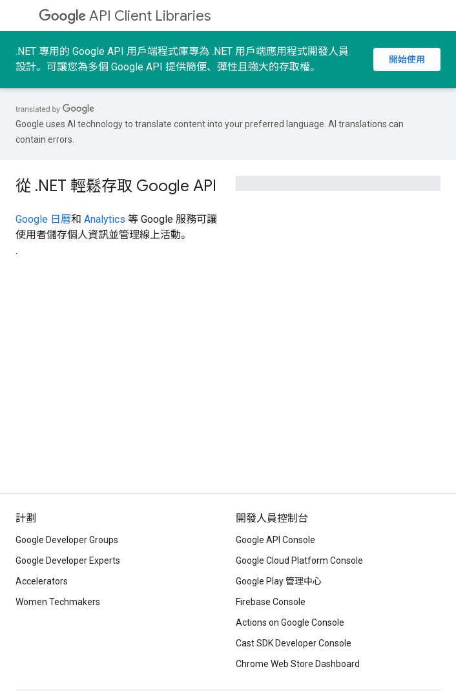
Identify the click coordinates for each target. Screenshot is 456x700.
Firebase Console (271, 602)
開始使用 (407, 59)
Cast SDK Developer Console (293, 643)
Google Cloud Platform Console (299, 560)
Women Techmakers (58, 602)
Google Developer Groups (67, 540)
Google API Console (275, 540)
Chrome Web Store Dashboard (298, 664)
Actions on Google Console (290, 622)
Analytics (104, 219)
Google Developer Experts (68, 560)
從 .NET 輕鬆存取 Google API (116, 186)
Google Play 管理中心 (279, 581)
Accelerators (42, 581)
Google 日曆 (43, 219)
